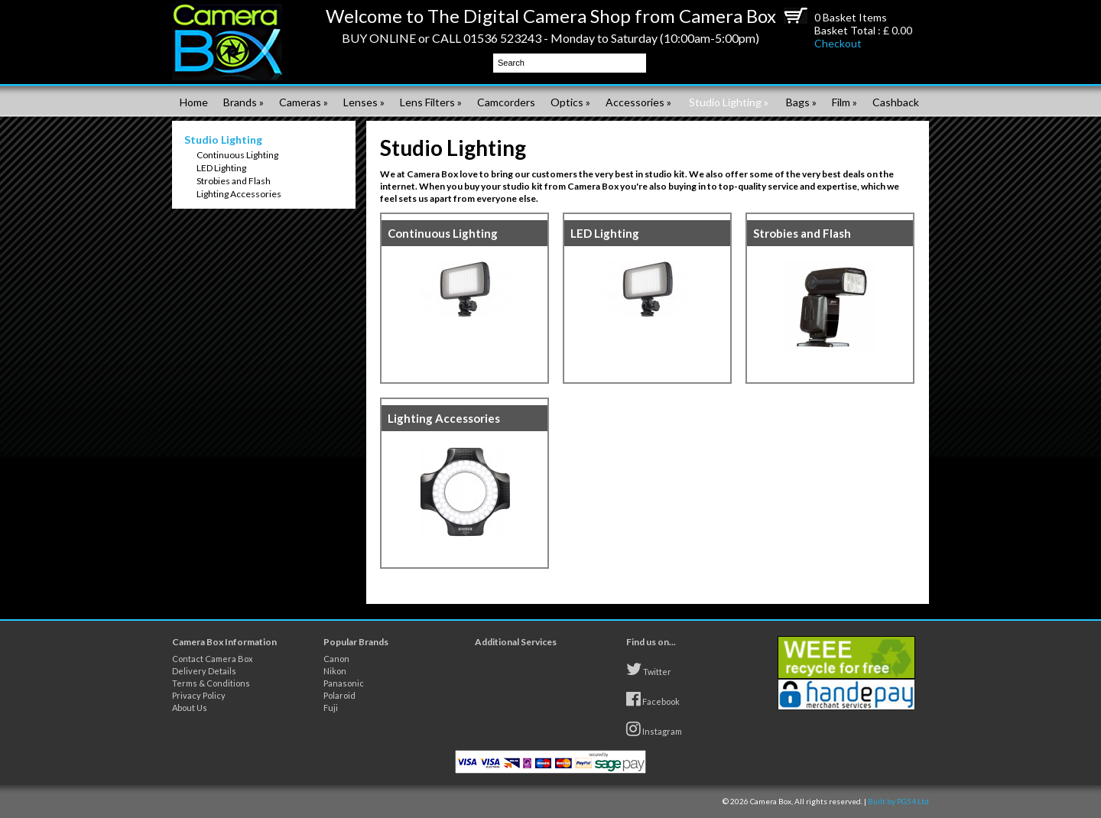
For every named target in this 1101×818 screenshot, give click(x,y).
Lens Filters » (431, 102)
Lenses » (364, 102)
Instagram (654, 728)
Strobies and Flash (233, 181)
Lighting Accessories (238, 194)
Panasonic (343, 683)
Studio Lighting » (728, 102)
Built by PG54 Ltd (898, 801)
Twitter (648, 669)
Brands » (243, 102)
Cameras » (303, 102)
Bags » (801, 102)
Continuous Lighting (237, 155)
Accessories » (638, 102)
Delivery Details (204, 671)
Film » (844, 102)
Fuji (330, 708)
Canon (336, 659)
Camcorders (506, 102)
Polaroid (339, 695)
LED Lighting (221, 168)
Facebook (653, 698)
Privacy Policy (199, 695)
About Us (189, 708)
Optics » (570, 102)
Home (194, 102)
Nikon (334, 671)
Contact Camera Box (212, 659)
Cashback (895, 102)
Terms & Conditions (211, 683)
